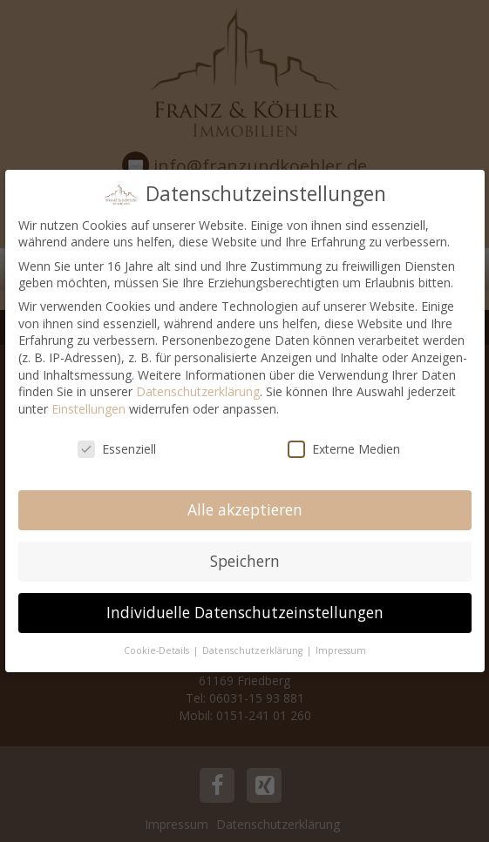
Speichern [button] (245, 560)
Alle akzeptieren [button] (244, 509)
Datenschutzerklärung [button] (253, 650)
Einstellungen (88, 409)
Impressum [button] (341, 650)
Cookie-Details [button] (158, 650)
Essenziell (117, 449)
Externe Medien (344, 449)
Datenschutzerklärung (198, 391)
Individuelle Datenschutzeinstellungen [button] (245, 612)
